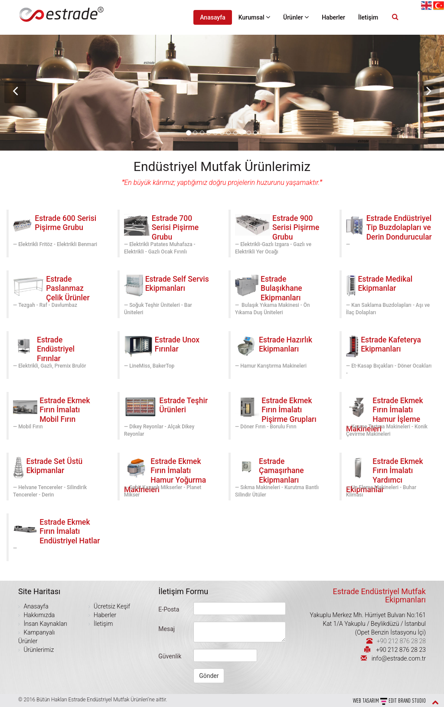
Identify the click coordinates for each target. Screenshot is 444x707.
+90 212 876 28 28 (401, 641)
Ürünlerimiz (38, 649)
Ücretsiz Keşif (111, 606)
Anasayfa (212, 17)
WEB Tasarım (366, 700)
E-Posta (168, 609)
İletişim (368, 17)
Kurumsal (254, 17)
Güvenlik (169, 656)
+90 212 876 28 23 (401, 649)
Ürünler (296, 17)
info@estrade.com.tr (399, 658)
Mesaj (166, 628)
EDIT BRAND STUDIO (407, 700)
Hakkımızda (38, 615)
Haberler (333, 17)
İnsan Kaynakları (44, 623)
